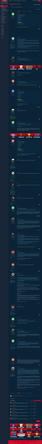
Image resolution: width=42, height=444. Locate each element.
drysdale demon (13, 16)
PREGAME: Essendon (14, 408)
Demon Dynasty (13, 276)
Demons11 (13, 60)
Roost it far (13, 221)
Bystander (13, 93)
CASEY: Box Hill (13, 411)
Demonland (34, 402)
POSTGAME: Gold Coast (14, 414)
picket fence (13, 112)
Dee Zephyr (13, 175)
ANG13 (13, 83)
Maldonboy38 (13, 40)
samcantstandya (13, 236)
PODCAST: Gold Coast (14, 417)
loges (13, 321)
